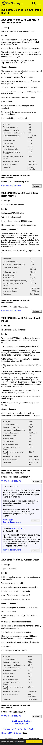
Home (3, 733)
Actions (37, 186)
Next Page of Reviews (21, 721)
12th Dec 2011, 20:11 (17, 528)
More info (18, 743)
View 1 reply (8, 520)
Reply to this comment (12, 522)
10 (25, 729)
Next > (31, 729)
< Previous (5, 729)
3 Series (17, 733)
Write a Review (21, 723)
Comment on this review (11, 185)
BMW (10, 733)
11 (27, 729)
